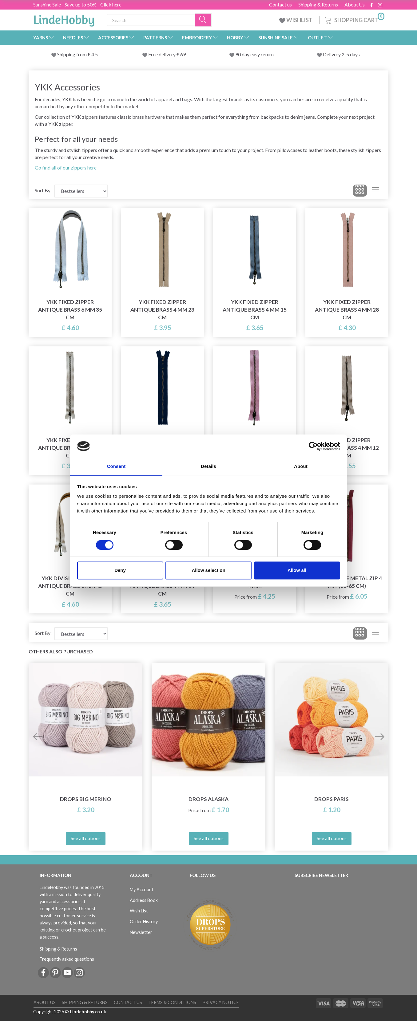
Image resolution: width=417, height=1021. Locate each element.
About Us (354, 4)
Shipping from (72, 54)
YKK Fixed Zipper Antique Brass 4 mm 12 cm (347, 448)
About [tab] (301, 466)
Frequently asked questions (67, 959)
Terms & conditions (172, 1002)
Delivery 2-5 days (341, 54)
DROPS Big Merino (85, 799)
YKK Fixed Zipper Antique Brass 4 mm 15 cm (255, 310)
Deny (120, 570)
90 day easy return (254, 54)
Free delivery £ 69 (167, 54)
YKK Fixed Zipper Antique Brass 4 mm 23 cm (162, 310)
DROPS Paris (331, 799)
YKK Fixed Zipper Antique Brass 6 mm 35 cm (70, 310)
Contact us (280, 4)
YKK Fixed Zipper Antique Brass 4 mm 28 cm (347, 310)
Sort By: (43, 190)
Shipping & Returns (318, 4)
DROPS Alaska (208, 799)
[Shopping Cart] (354, 19)
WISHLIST (296, 20)
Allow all (297, 570)
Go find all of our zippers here (66, 167)
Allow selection (208, 570)
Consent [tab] (116, 466)
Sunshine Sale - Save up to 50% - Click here (77, 4)
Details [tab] (208, 466)
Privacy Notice (220, 1002)
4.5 (94, 54)
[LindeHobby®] (64, 19)
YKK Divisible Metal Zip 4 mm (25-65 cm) (347, 582)
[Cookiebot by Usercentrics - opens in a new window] (313, 446)
